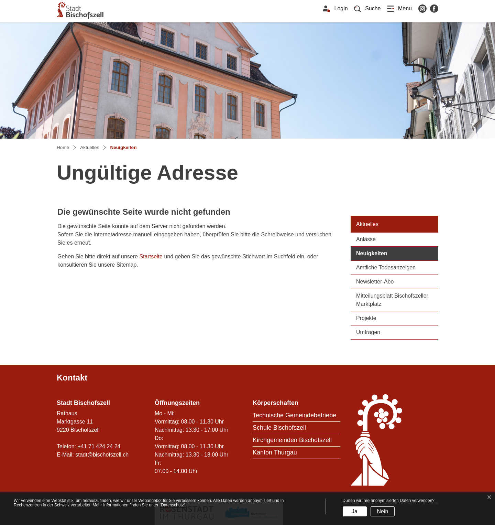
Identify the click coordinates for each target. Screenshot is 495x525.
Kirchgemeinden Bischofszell (292, 440)
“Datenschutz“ (172, 505)
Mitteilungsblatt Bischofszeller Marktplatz (392, 300)
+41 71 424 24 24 (98, 446)
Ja (355, 511)
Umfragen (368, 332)
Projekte (366, 318)
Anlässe (366, 239)
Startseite (151, 256)
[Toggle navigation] (399, 8)
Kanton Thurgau (275, 452)
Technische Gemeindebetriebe (294, 415)
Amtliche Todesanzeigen (386, 267)
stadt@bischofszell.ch (102, 455)
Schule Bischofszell (279, 427)
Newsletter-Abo (375, 282)
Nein (382, 511)
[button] (367, 8)
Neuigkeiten (388, 252)
